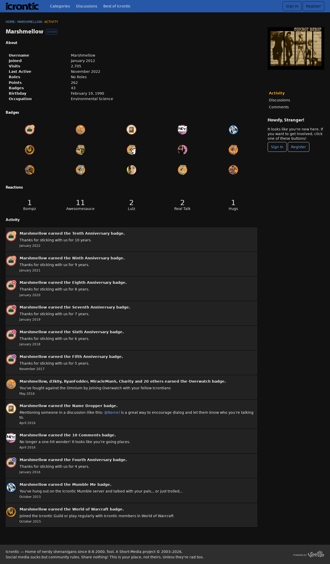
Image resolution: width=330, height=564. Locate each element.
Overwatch (200, 381)
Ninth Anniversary (90, 258)
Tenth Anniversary (91, 233)
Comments (279, 107)
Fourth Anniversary (92, 460)
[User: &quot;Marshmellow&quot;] (11, 236)
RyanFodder (76, 381)
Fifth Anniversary (90, 357)
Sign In (292, 6)
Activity (277, 93)
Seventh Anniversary (93, 307)
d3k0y (55, 381)
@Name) (112, 412)
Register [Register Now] (298, 147)
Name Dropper (87, 406)
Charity (126, 381)
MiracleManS (103, 381)
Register (313, 6)
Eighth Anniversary (91, 282)
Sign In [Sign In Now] (277, 147)
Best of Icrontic (117, 6)
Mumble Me (84, 484)
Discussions (86, 6)
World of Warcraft (90, 509)
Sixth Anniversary (90, 332)
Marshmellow (33, 233)
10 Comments (86, 435)
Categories (60, 6)
